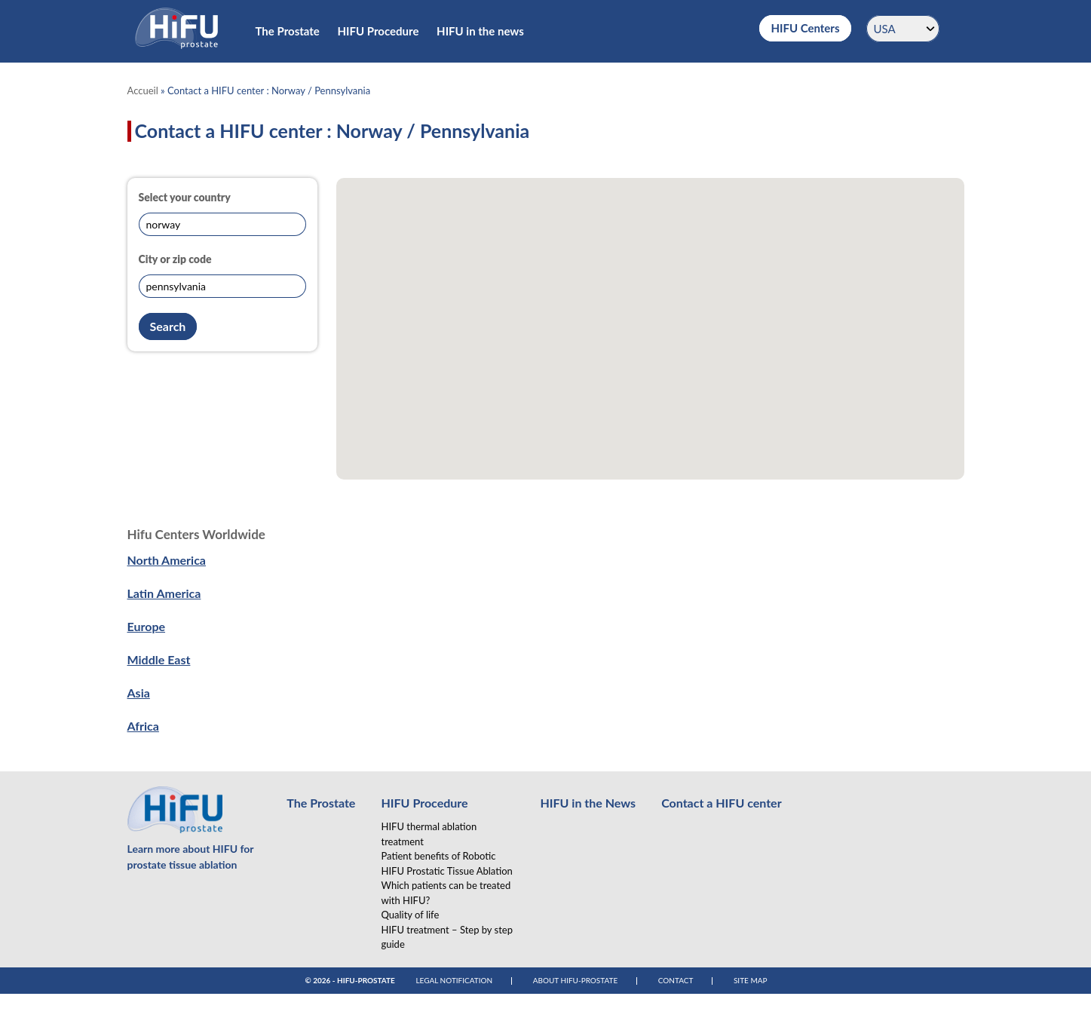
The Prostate (288, 31)
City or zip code (175, 259)
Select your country (185, 197)
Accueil (142, 90)
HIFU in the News (588, 802)
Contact (676, 980)
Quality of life (410, 915)
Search (168, 326)
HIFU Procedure (378, 31)
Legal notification (453, 980)
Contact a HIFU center (721, 802)
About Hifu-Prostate (575, 980)
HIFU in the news (480, 31)
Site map (751, 980)
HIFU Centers (805, 28)
